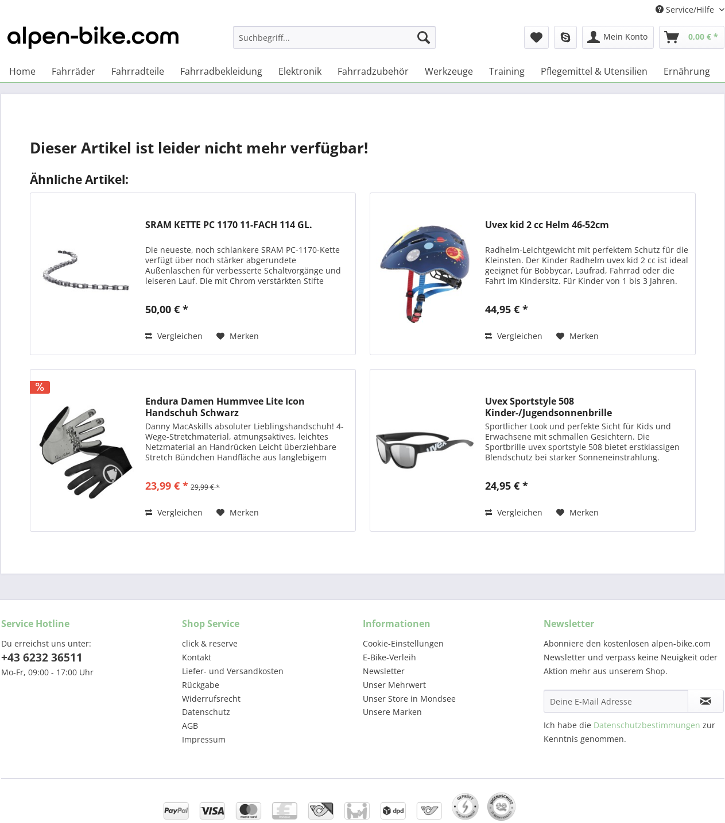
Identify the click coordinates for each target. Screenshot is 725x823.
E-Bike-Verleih (389, 657)
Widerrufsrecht (211, 698)
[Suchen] (424, 37)
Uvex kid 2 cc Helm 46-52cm (547, 225)
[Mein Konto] (618, 37)
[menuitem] (334, 43)
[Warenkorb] (691, 37)
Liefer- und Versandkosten (233, 671)
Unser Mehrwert (394, 684)
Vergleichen (174, 335)
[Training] (507, 71)
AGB (190, 725)
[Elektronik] (299, 71)
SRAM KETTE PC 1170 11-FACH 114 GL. (228, 225)
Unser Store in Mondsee (409, 698)
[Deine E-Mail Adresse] (616, 701)
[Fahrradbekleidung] (221, 71)
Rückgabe (200, 684)
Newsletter (384, 671)
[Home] (22, 71)
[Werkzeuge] (449, 71)
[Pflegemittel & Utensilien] (594, 71)
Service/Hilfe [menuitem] (686, 9)
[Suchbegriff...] (334, 37)
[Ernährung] (687, 71)
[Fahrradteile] (137, 71)
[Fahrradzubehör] (373, 71)
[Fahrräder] (73, 71)
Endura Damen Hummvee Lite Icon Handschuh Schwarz (225, 406)
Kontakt (196, 657)
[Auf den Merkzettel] (237, 336)
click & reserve (210, 643)
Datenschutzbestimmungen (647, 725)
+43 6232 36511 (42, 657)
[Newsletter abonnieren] (706, 701)
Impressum (204, 739)
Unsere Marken (392, 711)
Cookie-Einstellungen (403, 643)
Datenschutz (206, 711)
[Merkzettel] (536, 37)
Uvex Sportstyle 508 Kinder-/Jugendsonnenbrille (548, 406)
